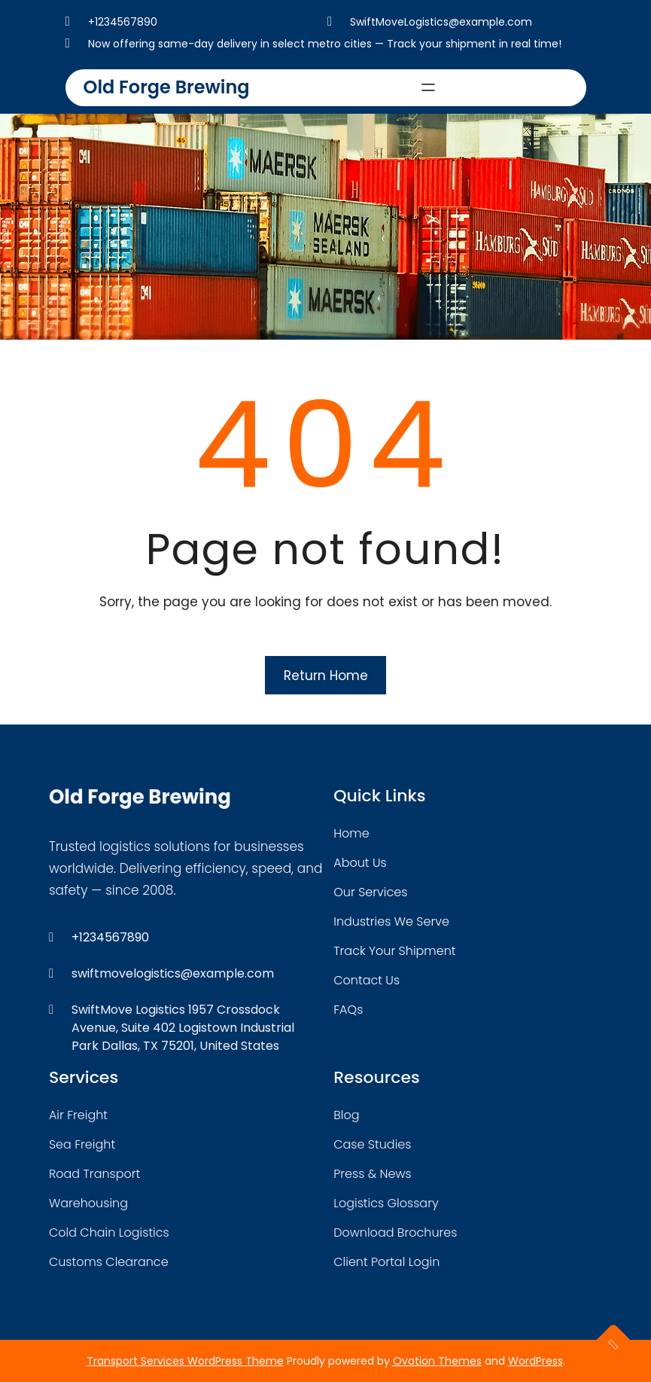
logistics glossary (385, 1203)
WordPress (535, 1360)
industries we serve (391, 921)
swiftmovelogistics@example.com (172, 973)
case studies (372, 1144)
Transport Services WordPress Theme (185, 1360)
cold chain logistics (109, 1232)
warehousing (88, 1203)
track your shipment (394, 950)
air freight (78, 1115)
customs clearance (109, 1262)
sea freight (82, 1144)
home (351, 833)
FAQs (348, 1009)
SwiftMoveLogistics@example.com (441, 21)
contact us (366, 980)
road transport (94, 1173)
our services (370, 892)
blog (346, 1115)
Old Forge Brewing (167, 87)
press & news (372, 1173)
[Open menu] (428, 87)
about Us (359, 862)
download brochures (395, 1232)
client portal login (386, 1262)
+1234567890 (122, 21)
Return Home (326, 676)
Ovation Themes (437, 1360)
